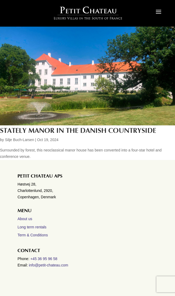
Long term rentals (32, 227)
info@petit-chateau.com (48, 265)
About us (25, 219)
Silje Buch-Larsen (19, 140)
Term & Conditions (33, 235)
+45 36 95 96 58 (44, 259)
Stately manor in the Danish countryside (78, 131)
